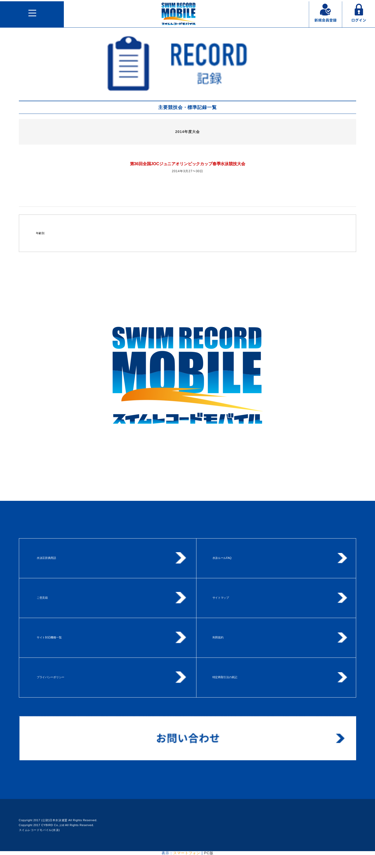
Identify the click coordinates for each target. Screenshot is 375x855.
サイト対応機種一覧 (49, 637)
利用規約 (218, 637)
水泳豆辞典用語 (46, 557)
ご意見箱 (42, 597)
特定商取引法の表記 (224, 677)
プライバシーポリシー (50, 677)
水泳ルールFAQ (222, 557)
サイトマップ (220, 597)
